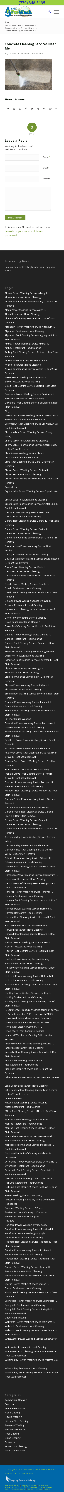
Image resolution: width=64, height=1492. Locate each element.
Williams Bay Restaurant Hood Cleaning (26, 1368)
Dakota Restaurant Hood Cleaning (23, 516)
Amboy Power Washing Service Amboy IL (27, 343)
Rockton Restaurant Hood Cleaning (23, 1254)
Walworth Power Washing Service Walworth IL (30, 1321)
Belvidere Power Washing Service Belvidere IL (30, 394)
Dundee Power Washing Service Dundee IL (28, 634)
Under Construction (15, 1317)
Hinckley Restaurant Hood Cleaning (24, 963)
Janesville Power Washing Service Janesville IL (29, 1043)
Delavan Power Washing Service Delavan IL (28, 600)
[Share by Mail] (56, 108)
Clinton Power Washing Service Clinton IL (26, 470)
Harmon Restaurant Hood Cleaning (23, 912)
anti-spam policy (12, 1486)
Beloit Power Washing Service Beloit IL (26, 377)
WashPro (39, 53)
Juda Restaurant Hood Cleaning (21, 1064)
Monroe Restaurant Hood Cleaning (23, 1123)
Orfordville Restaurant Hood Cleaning (25, 1165)
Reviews (9, 1220)
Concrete (10, 1404)
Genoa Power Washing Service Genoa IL (26, 820)
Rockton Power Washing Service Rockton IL (28, 1250)
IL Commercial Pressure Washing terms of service (32, 1009)
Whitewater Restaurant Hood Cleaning (25, 1347)
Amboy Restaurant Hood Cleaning (23, 347)
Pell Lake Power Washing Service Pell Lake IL (29, 1178)
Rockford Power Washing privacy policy (26, 1224)
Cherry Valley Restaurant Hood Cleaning (26, 440)
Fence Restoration (15, 1408)
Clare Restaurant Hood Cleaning (22, 457)
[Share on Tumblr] (38, 108)
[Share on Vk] (44, 108)
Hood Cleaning (12, 1412)
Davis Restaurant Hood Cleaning (22, 571)
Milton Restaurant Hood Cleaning (22, 1106)
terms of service (35, 1489)
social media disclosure (15, 1489)
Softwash (10, 1442)
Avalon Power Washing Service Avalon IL (26, 360)
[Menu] (55, 11)
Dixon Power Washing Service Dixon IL (25, 617)
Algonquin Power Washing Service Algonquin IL (30, 326)
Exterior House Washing (18, 718)
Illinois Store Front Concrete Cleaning (24, 1030)
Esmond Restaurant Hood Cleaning (23, 706)
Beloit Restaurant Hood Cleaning (22, 381)
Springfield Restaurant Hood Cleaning (25, 1304)
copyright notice (29, 1486)
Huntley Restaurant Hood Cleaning (23, 997)
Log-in (47, 1489)
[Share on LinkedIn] (32, 108)
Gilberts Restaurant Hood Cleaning (23, 862)
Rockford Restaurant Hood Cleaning (24, 1237)
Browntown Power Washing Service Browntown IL (32, 415)
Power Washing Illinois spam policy (23, 1195)
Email (46, 167)
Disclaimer (43, 1486)
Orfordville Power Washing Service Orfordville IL (31, 1161)
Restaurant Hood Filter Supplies (22, 1216)
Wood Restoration (15, 1450)
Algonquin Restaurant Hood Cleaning (24, 330)
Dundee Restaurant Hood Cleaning (23, 638)
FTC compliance (30, 1487)
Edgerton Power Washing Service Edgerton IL (29, 651)
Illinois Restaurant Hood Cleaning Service (27, 1022)
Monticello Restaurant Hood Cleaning (25, 1140)
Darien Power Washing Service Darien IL (26, 529)
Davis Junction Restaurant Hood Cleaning (27, 554)
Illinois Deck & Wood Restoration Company (28, 1018)
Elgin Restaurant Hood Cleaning (22, 672)
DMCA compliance (13, 1487)
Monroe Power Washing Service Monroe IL (28, 1119)
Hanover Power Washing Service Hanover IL (29, 891)
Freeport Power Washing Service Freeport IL (29, 782)
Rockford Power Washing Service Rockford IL (29, 1229)
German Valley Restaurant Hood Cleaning (27, 845)
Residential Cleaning (15, 1429)
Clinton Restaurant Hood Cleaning (23, 474)
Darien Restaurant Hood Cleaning (23, 533)
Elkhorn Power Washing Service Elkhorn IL (27, 685)
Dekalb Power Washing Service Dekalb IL (27, 583)
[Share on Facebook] (8, 108)
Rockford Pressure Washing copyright (25, 1233)
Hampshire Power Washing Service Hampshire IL (31, 874)
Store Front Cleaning (16, 1446)
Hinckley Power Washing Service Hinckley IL (28, 959)
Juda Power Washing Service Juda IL (24, 1060)
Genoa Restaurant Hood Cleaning (23, 824)
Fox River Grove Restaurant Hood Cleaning (28, 748)
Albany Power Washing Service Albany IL (26, 293)
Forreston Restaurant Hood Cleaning (24, 727)
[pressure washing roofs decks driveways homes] (26, 11)
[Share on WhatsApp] (20, 108)
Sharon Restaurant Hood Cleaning (23, 1288)
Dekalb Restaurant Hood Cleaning (23, 588)
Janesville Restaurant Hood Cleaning (24, 1047)
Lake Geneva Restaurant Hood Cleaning (26, 1085)
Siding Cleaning (13, 1437)
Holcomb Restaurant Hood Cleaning (24, 980)
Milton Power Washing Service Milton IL (26, 1102)
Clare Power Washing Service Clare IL (25, 453)
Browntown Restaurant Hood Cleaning (25, 419)
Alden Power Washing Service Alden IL (25, 309)
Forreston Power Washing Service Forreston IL (30, 723)
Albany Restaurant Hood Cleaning (23, 297)
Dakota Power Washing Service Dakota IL (27, 512)
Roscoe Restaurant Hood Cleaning (23, 1271)
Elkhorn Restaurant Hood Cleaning (23, 689)
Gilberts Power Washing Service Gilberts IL (28, 858)
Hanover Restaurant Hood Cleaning (24, 895)
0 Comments (24, 53)
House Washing (13, 1416)
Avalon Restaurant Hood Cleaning (23, 364)
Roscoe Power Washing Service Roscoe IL (27, 1267)
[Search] (48, 11)
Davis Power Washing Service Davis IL (25, 567)
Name (46, 156)
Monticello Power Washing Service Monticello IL (30, 1136)
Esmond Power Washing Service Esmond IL (28, 702)
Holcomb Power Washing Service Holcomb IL (29, 976)
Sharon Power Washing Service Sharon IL (27, 1283)
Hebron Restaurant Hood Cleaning (23, 946)
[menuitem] (48, 11)
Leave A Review (13, 1098)
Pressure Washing (15, 1425)
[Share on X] (14, 108)
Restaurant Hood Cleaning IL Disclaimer (26, 1212)
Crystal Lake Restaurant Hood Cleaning (26, 499)
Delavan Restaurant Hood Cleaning (23, 605)
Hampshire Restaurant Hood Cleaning (25, 879)
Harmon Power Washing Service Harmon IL (28, 908)
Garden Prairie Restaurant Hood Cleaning (27, 807)
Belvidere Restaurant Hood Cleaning (24, 398)
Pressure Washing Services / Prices (24, 1207)
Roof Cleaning (12, 1433)
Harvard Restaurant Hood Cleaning (24, 929)
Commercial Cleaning (16, 1399)
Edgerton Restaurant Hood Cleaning (24, 655)
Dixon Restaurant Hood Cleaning (22, 621)
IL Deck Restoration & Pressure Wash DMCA (29, 1014)
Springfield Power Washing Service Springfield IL (31, 1300)
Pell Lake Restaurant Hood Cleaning (24, 1182)
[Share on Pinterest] (26, 108)
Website (46, 178)
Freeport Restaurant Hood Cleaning (24, 786)
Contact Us (11, 486)
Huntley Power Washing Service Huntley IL (28, 992)
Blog (7, 22)
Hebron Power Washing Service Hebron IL (28, 942)
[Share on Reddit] (50, 108)
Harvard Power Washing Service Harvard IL (28, 925)
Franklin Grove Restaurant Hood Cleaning (27, 769)
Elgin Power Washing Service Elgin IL (24, 668)
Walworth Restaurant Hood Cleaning (24, 1326)
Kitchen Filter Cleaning (16, 1421)
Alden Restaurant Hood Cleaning (22, 314)
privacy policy (46, 1487)
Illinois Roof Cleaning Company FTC (23, 1026)
